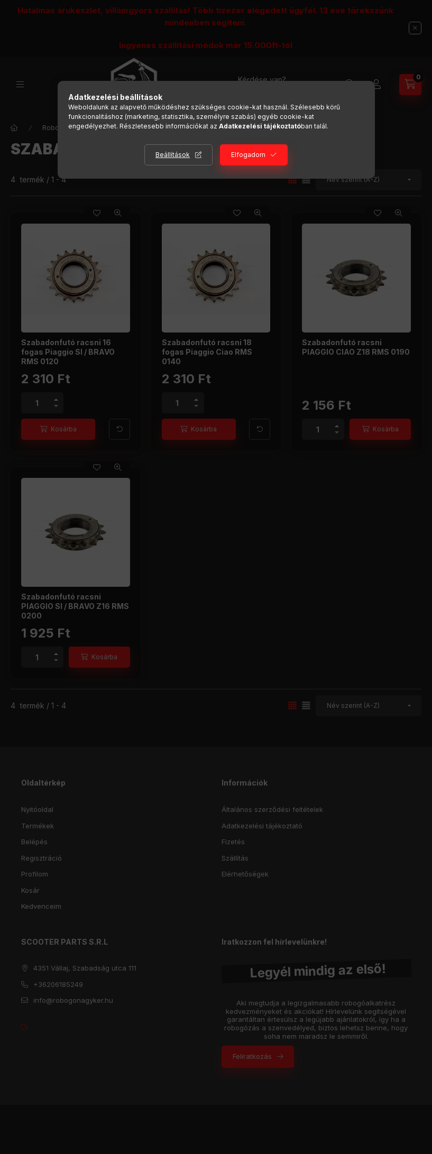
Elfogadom (248, 155)
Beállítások (172, 155)
